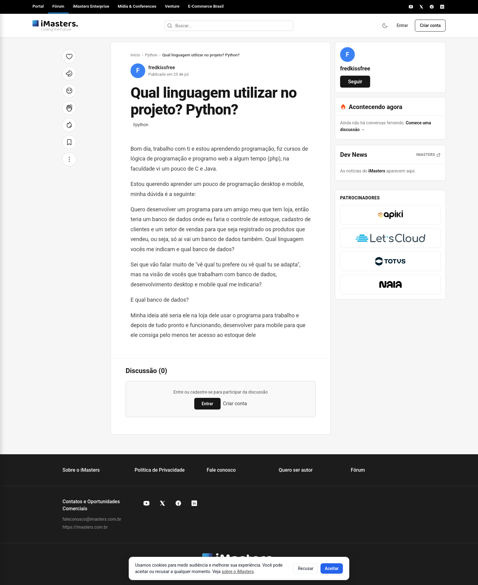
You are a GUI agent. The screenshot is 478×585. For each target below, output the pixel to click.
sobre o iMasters (237, 571)
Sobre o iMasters (81, 470)
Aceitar (332, 568)
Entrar (401, 25)
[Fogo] (69, 125)
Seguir (355, 82)
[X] (421, 6)
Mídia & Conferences (137, 6)
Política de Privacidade (159, 470)
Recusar (305, 568)
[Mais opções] (69, 159)
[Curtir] (69, 56)
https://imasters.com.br (85, 527)
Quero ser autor (296, 470)
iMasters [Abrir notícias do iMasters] (428, 155)
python (140, 124)
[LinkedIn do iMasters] (194, 503)
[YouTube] (411, 6)
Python (151, 55)
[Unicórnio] (69, 73)
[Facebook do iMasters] (178, 503)
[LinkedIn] (442, 6)
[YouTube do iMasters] (146, 503)
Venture (172, 6)
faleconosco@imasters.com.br (92, 519)
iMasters (376, 170)
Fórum (58, 6)
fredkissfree (161, 67)
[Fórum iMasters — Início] (55, 25)
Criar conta (429, 25)
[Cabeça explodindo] (69, 90)
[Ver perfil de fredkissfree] (347, 54)
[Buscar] (169, 26)
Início (135, 55)
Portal (38, 6)
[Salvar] (69, 142)
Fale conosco (221, 470)
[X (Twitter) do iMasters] (162, 503)
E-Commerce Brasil (206, 6)
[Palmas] (69, 108)
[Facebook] (431, 6)
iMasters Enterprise (91, 6)
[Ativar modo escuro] (383, 26)
